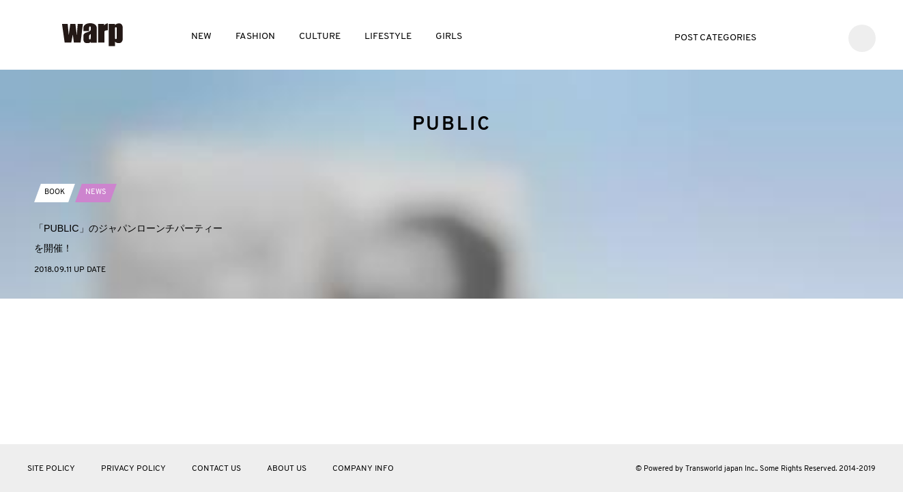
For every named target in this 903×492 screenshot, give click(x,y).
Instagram (825, 36)
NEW (201, 36)
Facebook (805, 36)
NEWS (99, 334)
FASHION (255, 36)
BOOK (56, 334)
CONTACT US (216, 469)
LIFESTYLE (388, 36)
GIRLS (448, 36)
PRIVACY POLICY (133, 469)
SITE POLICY (51, 469)
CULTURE (320, 36)
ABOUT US (286, 469)
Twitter (784, 36)
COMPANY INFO (363, 469)
